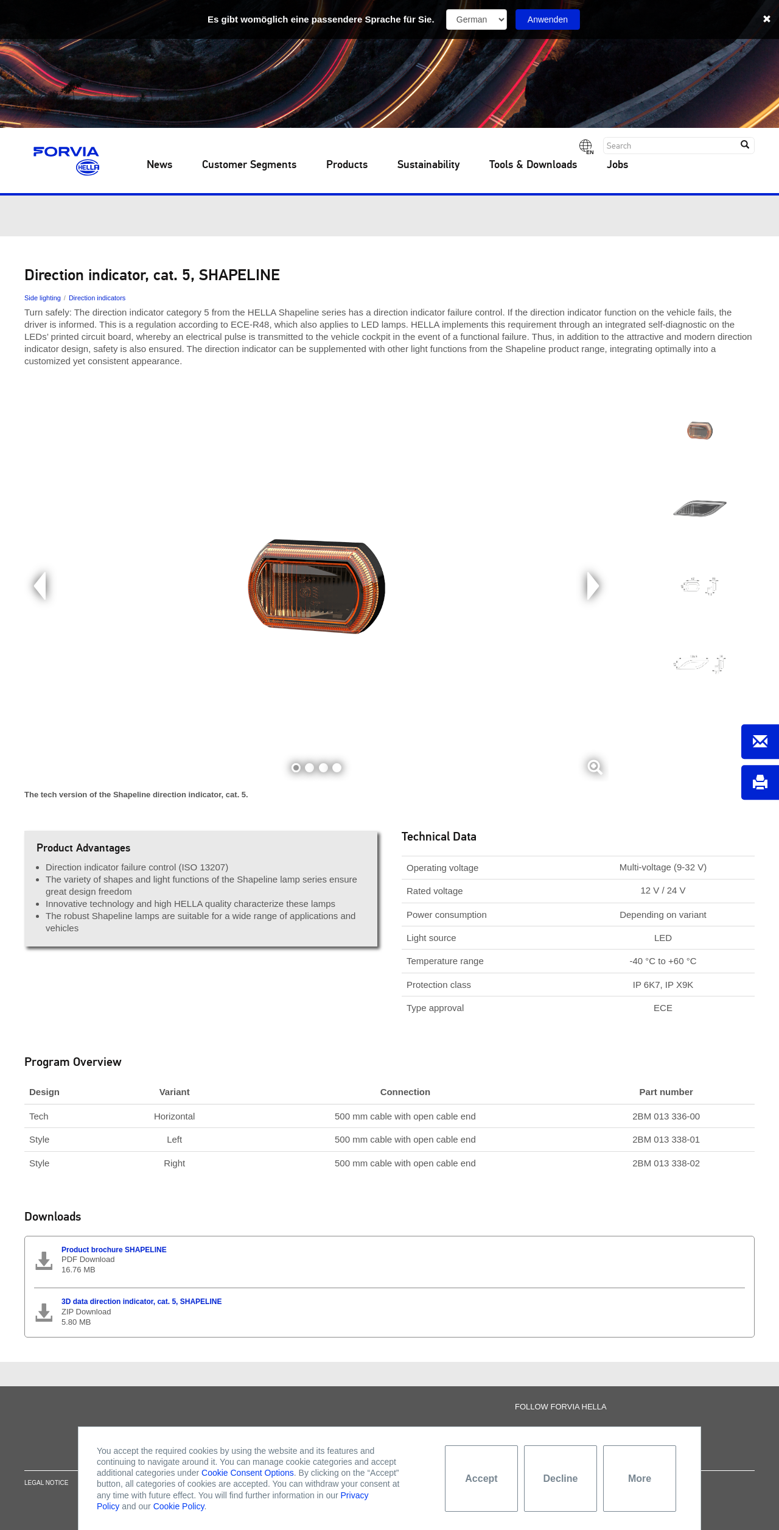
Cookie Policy (178, 1506)
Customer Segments (249, 165)
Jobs (617, 165)
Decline (560, 1478)
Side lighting (42, 297)
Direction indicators (97, 297)
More (639, 1478)
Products (347, 165)
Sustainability (428, 165)
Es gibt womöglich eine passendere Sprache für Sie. (321, 19)
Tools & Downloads (533, 165)
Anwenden (548, 19)
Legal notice (46, 1487)
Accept (481, 1478)
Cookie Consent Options (247, 1473)
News (159, 165)
